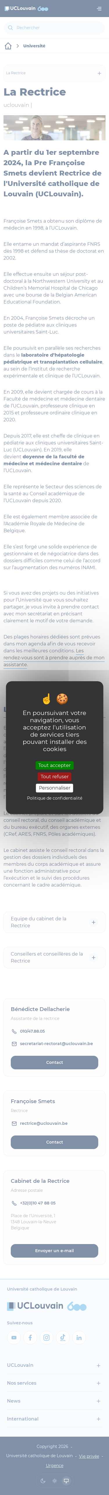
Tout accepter (54, 765)
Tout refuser (55, 776)
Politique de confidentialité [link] (54, 798)
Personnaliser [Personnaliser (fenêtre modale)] (54, 788)
